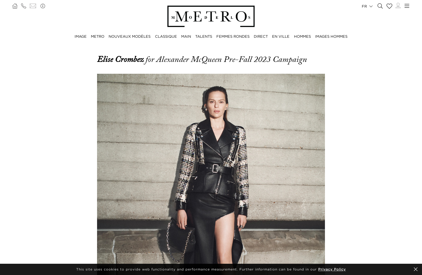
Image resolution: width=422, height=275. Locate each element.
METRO (97, 36)
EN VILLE (280, 36)
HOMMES (302, 36)
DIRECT (261, 36)
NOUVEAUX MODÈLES (130, 36)
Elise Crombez (121, 59)
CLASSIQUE (166, 36)
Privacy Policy (332, 269)
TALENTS (203, 36)
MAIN (186, 36)
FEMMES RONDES (233, 36)
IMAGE (81, 36)
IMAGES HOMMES (331, 36)
